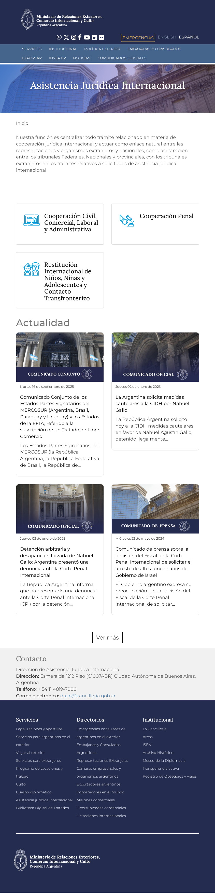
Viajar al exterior (30, 752)
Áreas (148, 737)
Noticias (81, 58)
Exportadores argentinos (99, 784)
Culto (21, 784)
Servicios (32, 49)
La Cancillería (154, 729)
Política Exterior (102, 49)
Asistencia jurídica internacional (44, 800)
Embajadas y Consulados (154, 49)
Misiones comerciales (96, 800)
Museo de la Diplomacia (164, 760)
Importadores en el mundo (100, 792)
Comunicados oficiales (122, 58)
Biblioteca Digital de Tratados (42, 808)
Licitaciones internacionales (101, 816)
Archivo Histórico (158, 752)
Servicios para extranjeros (38, 760)
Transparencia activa (161, 768)
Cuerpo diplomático (34, 792)
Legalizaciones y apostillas (39, 729)
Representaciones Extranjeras (102, 760)
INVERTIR (57, 58)
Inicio (22, 123)
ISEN (147, 744)
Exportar (32, 58)
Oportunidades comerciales (101, 808)
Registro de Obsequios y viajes (170, 776)
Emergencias (138, 37)
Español (189, 37)
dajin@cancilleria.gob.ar (88, 696)
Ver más (107, 637)
